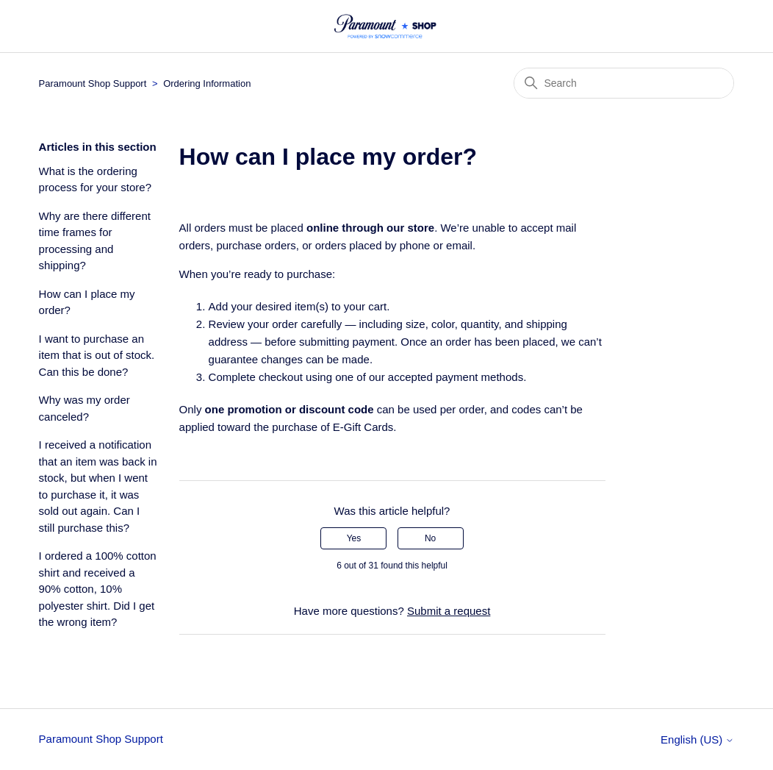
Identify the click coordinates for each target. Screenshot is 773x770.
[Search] (623, 83)
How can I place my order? (87, 302)
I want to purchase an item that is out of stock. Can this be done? (97, 355)
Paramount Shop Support (93, 83)
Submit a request (448, 611)
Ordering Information (207, 83)
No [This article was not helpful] (430, 538)
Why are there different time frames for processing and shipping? (95, 241)
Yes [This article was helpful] (354, 538)
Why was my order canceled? (84, 408)
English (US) (697, 739)
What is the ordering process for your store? (95, 179)
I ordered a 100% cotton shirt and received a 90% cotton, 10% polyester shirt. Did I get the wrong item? (98, 588)
